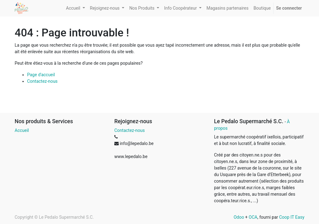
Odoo (239, 217)
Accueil (22, 130)
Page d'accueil (41, 74)
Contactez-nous (42, 81)
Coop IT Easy (291, 217)
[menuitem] (227, 8)
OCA (253, 217)
